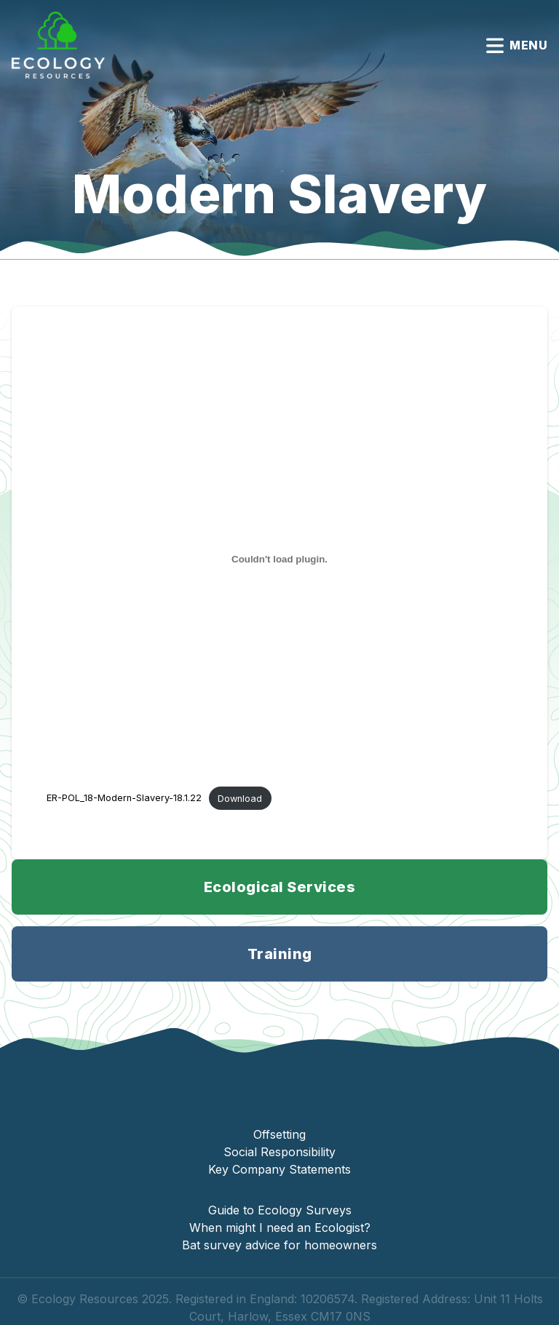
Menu (516, 45)
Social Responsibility (279, 1152)
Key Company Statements (279, 1169)
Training (279, 954)
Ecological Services (280, 887)
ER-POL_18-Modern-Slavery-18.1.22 (124, 798)
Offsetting (279, 1134)
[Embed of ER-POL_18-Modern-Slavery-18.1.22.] (279, 559)
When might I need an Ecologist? (279, 1227)
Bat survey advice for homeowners (279, 1245)
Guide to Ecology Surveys (280, 1210)
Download (240, 798)
